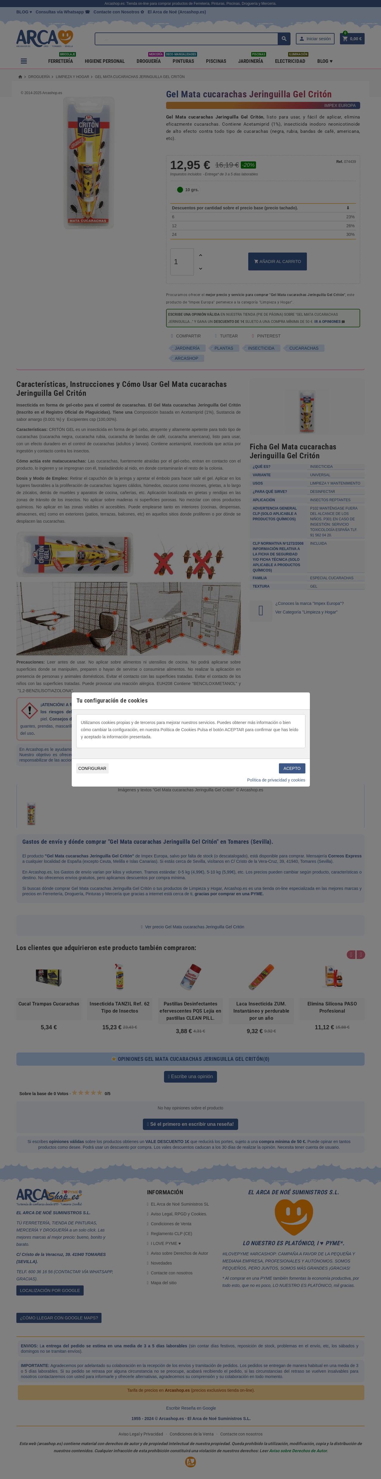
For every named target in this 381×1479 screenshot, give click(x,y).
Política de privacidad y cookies (276, 780)
